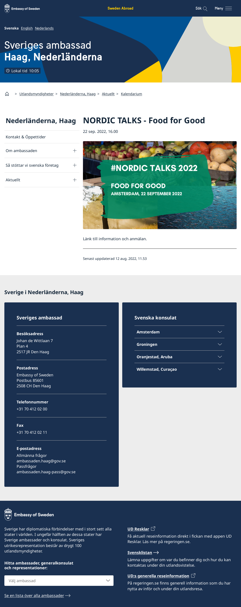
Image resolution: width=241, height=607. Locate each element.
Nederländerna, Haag (78, 93)
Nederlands (44, 28)
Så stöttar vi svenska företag (32, 165)
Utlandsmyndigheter (36, 93)
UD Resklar (138, 529)
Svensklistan (139, 552)
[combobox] (59, 580)
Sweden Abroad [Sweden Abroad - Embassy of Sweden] (120, 8)
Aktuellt (108, 93)
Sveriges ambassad (53, 50)
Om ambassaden (21, 150)
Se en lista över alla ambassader (34, 595)
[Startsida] (8, 93)
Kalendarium (131, 93)
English (27, 28)
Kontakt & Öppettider (26, 136)
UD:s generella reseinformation (158, 575)
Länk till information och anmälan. (115, 238)
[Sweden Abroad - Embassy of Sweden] (26, 8)
